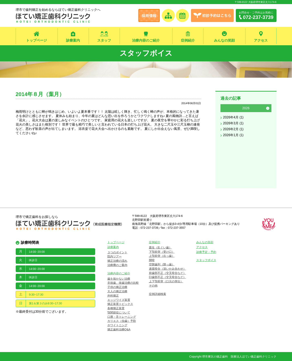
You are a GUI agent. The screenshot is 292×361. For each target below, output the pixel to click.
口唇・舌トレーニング (121, 316)
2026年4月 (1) (233, 117)
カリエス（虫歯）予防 (121, 321)
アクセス (261, 40)
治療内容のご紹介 (146, 40)
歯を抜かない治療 (118, 278)
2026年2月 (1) (233, 129)
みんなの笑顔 (224, 40)
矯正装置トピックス (120, 304)
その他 (153, 285)
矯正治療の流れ (117, 260)
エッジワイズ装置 (118, 299)
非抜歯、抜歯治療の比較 (123, 282)
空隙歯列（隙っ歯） (162, 264)
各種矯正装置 (116, 308)
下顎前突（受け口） (162, 251)
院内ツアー (114, 256)
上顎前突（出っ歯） (162, 255)
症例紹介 (188, 40)
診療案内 (73, 40)
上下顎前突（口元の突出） (166, 281)
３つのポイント (117, 252)
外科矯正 (113, 295)
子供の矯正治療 (117, 287)
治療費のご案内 (117, 265)
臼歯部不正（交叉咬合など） (167, 277)
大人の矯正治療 (117, 291)
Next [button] (267, 108)
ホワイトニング (117, 325)
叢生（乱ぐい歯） (160, 247)
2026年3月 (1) (233, 123)
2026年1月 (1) (233, 135)
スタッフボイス (146, 53)
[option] (245, 121)
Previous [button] (224, 108)
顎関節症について (118, 312)
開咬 (152, 260)
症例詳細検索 (157, 294)
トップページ (36, 40)
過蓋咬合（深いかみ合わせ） (167, 268)
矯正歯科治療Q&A (119, 329)
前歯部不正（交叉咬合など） (167, 273)
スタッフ (104, 40)
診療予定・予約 (206, 252)
